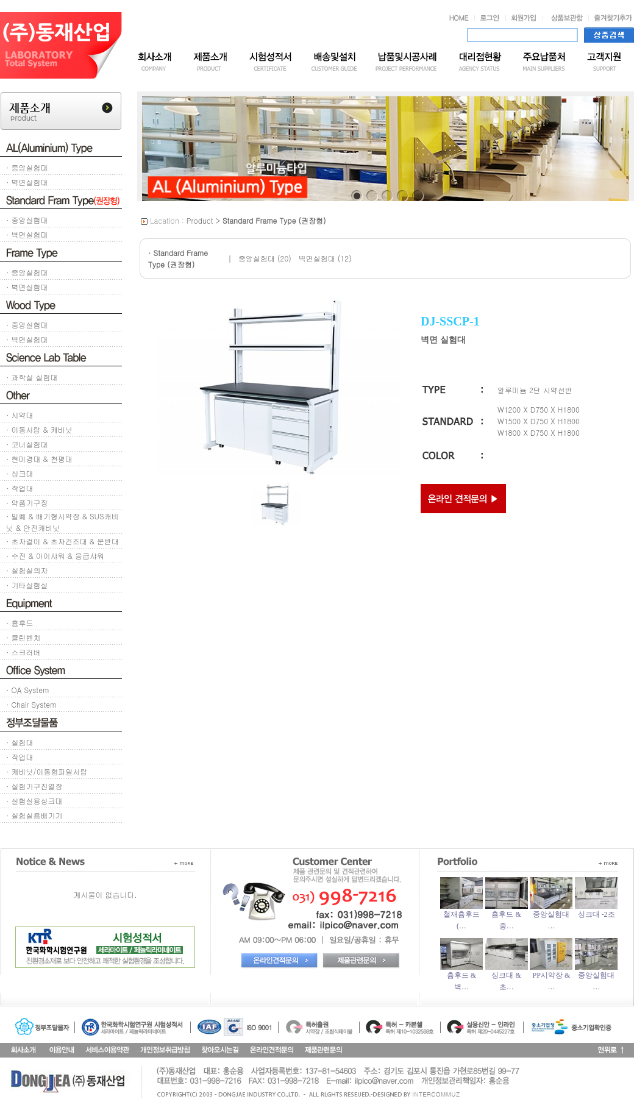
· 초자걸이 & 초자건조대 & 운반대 (62, 541)
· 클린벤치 (23, 637)
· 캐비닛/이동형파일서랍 (47, 771)
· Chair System (31, 704)
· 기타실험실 (27, 585)
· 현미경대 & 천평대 (39, 458)
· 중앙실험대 (27, 167)
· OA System (27, 690)
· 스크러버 (23, 652)
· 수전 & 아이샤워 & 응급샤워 (55, 555)
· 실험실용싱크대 (34, 800)
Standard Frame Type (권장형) (274, 220)
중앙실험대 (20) (264, 258)
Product (200, 220)
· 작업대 (20, 488)
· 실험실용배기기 (34, 815)
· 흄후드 (20, 622)
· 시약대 (20, 415)
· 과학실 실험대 (32, 377)
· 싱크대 (20, 473)
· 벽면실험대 (27, 182)
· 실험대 (20, 742)
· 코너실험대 (27, 444)
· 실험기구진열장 (34, 786)
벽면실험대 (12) (325, 258)
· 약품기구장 (27, 502)
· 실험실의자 (27, 570)
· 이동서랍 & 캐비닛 (39, 429)
